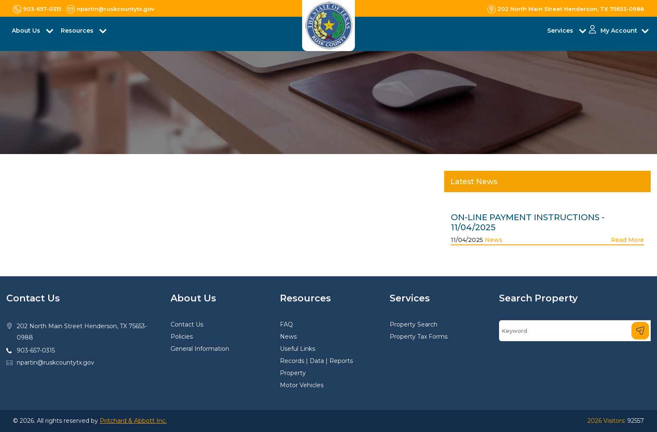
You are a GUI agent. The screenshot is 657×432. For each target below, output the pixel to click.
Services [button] (561, 30)
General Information (200, 348)
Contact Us (187, 324)
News (493, 240)
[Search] (575, 330)
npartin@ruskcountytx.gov (55, 362)
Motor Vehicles (301, 385)
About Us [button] (27, 30)
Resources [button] (78, 30)
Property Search (413, 324)
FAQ (286, 324)
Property (293, 373)
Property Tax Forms (418, 336)
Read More (627, 240)
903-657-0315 (36, 350)
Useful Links (297, 348)
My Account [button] (618, 30)
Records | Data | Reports (316, 361)
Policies (182, 336)
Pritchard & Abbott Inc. (133, 420)
